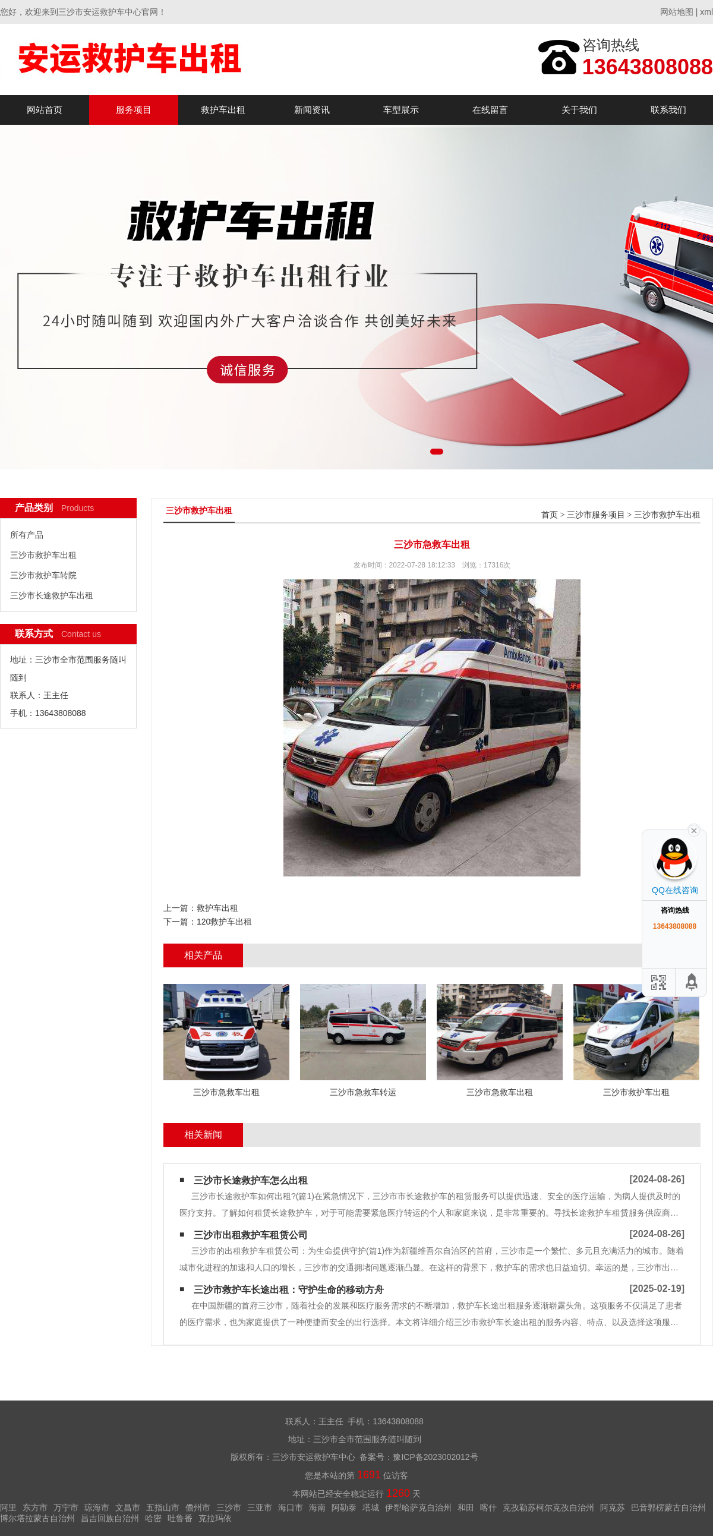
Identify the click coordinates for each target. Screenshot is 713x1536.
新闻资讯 (312, 110)
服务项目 (134, 110)
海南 (317, 1507)
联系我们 (668, 110)
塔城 (370, 1507)
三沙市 (228, 1507)
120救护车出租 (224, 921)
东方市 (35, 1507)
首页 (549, 514)
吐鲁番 (180, 1518)
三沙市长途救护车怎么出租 (251, 1180)
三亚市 (259, 1507)
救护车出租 (223, 110)
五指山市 (162, 1507)
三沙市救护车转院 (43, 575)
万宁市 (65, 1507)
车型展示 (401, 110)
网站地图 (676, 12)
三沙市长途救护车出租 (51, 595)
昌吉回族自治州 (110, 1518)
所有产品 (26, 535)
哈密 (153, 1518)
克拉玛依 (215, 1518)
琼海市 (96, 1507)
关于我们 (579, 110)
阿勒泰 (344, 1507)
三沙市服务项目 (596, 514)
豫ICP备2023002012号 (435, 1457)
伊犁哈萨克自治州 (418, 1507)
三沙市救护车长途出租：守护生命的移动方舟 (289, 1290)
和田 (466, 1507)
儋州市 (197, 1507)
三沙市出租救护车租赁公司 (251, 1235)
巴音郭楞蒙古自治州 (668, 1507)
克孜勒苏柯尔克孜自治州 (548, 1507)
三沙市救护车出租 (43, 555)
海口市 (290, 1507)
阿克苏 (612, 1507)
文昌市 (127, 1507)
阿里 (8, 1507)
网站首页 (44, 110)
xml (706, 12)
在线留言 (490, 110)
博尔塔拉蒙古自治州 (37, 1518)
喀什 (488, 1507)
